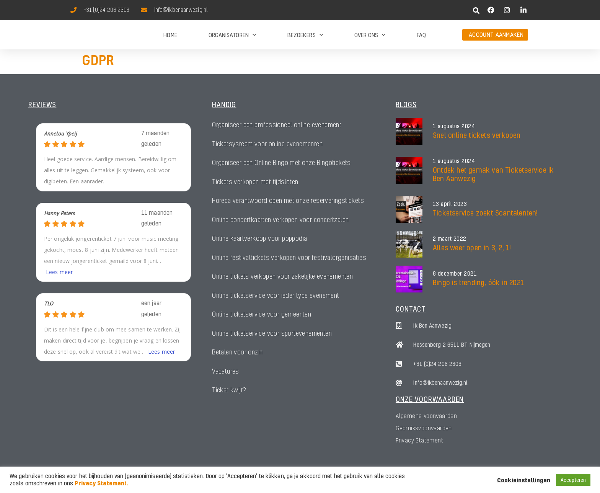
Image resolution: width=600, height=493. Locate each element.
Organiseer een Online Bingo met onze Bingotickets (281, 163)
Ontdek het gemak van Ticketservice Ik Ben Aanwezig (493, 174)
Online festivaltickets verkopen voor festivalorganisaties (290, 258)
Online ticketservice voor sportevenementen (272, 334)
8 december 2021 (455, 274)
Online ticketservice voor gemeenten (261, 316)
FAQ (421, 35)
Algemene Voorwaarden (426, 415)
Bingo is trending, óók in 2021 (478, 282)
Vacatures (226, 373)
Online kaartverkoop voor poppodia (261, 239)
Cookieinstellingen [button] (523, 480)
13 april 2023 (450, 204)
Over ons (370, 35)
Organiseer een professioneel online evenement (277, 125)
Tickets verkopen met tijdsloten (255, 182)
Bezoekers (305, 35)
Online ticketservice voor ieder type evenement (275, 296)
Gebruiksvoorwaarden (424, 427)
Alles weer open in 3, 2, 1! (472, 247)
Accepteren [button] (573, 480)
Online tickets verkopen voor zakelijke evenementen (283, 277)
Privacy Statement (419, 440)
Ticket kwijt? (229, 392)
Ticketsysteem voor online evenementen (267, 144)
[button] (476, 10)
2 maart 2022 (449, 239)
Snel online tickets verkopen (477, 135)
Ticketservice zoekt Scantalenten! (485, 212)
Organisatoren (232, 35)
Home (170, 35)
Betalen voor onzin (237, 353)
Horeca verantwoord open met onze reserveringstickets (288, 201)
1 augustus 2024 (454, 126)
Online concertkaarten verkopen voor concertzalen (281, 220)
